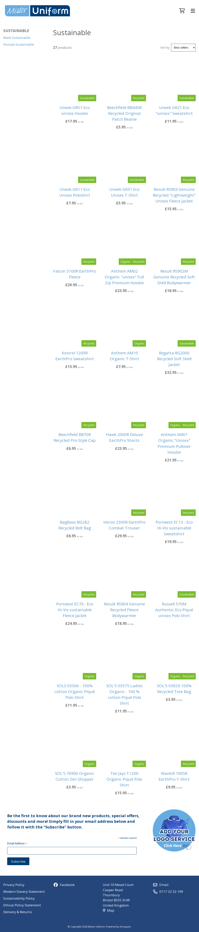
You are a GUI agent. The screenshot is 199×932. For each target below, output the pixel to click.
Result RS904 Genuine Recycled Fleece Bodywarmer (124, 609)
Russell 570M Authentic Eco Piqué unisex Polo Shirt (174, 609)
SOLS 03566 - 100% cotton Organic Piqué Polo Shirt (74, 691)
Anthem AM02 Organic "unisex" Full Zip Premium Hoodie (124, 276)
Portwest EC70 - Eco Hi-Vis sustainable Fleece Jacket (74, 609)
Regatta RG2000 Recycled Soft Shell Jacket (174, 358)
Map (108, 910)
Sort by (164, 47)
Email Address (17, 844)
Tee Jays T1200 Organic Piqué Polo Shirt (124, 779)
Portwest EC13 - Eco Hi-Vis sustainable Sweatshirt (174, 527)
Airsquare (125, 926)
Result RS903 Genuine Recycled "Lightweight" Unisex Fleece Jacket (174, 195)
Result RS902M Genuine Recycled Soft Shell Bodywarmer (174, 276)
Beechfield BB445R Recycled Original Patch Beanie (124, 113)
